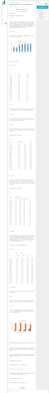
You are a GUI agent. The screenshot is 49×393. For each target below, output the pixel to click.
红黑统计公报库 (3, 2)
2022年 (2, 15)
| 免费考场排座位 (19, 391)
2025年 (2, 10)
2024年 (2, 12)
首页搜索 (2, 5)
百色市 (20, 9)
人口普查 (2, 20)
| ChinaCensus (15, 391)
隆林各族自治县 (22, 387)
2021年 (2, 17)
